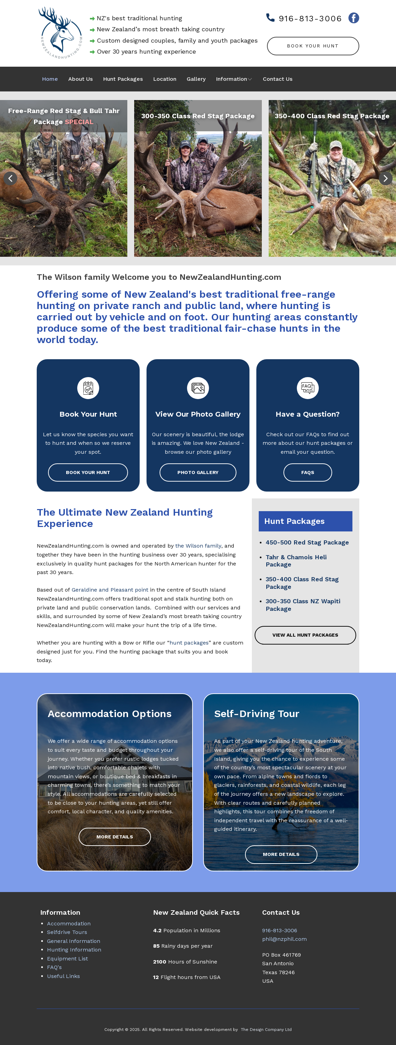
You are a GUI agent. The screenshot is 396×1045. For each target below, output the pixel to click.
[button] (10, 178)
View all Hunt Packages (305, 635)
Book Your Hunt (313, 45)
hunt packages (189, 642)
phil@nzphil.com (284, 939)
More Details (114, 836)
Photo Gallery (198, 472)
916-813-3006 (304, 19)
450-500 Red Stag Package (307, 542)
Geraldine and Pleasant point (110, 589)
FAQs (307, 472)
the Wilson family (198, 545)
